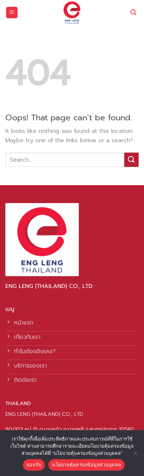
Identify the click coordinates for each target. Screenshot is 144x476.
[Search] (133, 12)
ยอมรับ (34, 464)
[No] (135, 455)
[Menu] (12, 13)
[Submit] (131, 160)
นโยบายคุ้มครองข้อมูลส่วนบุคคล (86, 464)
